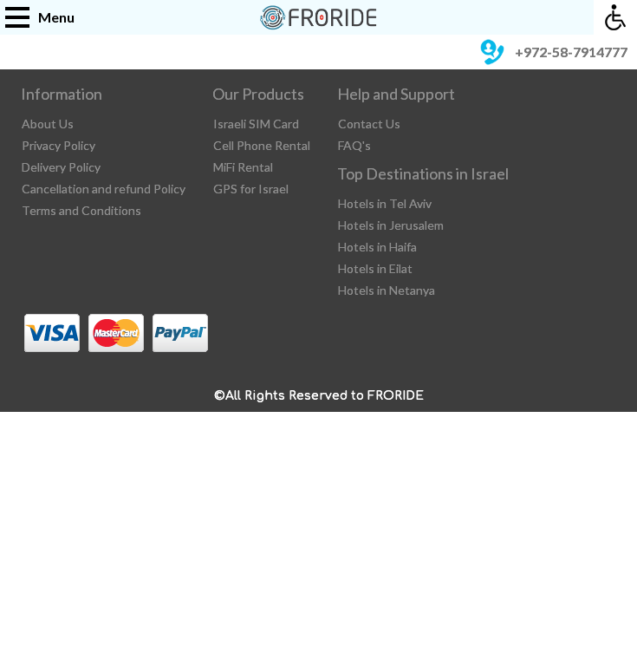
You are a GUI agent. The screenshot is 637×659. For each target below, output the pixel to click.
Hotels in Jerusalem (391, 225)
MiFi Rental (243, 167)
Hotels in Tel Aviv (385, 203)
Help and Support (396, 93)
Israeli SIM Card (256, 123)
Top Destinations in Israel (423, 173)
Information (61, 93)
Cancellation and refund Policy (103, 188)
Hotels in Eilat (375, 268)
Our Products (258, 93)
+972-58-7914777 (551, 52)
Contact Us (369, 123)
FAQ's (354, 145)
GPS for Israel (251, 188)
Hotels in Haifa (377, 246)
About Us (48, 123)
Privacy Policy (58, 145)
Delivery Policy (61, 167)
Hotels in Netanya (386, 290)
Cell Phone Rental (261, 145)
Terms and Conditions (81, 210)
